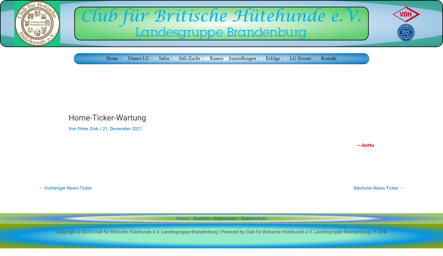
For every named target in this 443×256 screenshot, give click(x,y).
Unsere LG (140, 59)
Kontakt (329, 58)
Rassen (216, 58)
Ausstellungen (243, 59)
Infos (165, 59)
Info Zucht (191, 59)
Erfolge (274, 59)
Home (113, 59)
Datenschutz (254, 218)
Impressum (224, 218)
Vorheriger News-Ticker (65, 188)
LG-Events (302, 59)
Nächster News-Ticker (379, 188)
